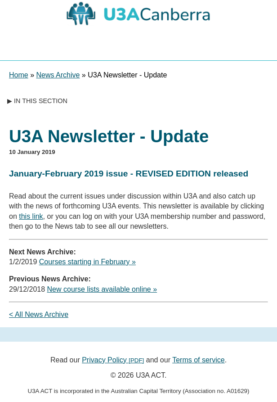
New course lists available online (99, 289)
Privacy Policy (113, 360)
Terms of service (198, 360)
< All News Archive (38, 314)
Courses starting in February (84, 262)
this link (31, 216)
